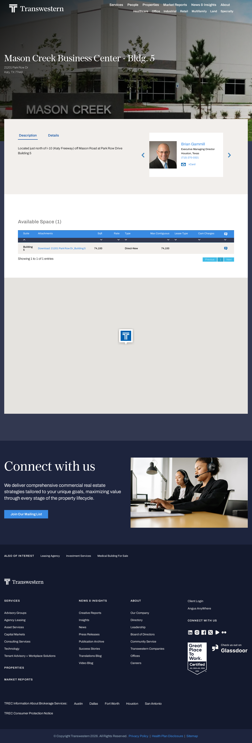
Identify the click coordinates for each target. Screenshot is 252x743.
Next (229, 259)
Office (161, 11)
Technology (11, 648)
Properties (155, 5)
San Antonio (153, 703)
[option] (186, 155)
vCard (188, 164)
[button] (126, 337)
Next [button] (229, 155)
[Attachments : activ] (61, 236)
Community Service (143, 641)
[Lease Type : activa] (181, 236)
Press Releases (89, 634)
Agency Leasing (15, 620)
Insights (84, 620)
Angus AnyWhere (199, 608)
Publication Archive (91, 641)
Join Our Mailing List (26, 514)
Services (121, 5)
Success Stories (89, 648)
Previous (209, 259)
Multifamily (204, 11)
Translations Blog (90, 655)
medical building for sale (112, 555)
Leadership (138, 627)
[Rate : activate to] (111, 236)
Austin (78, 703)
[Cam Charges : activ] (206, 236)
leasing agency (50, 555)
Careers (136, 663)
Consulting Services (17, 641)
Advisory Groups (15, 612)
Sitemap (192, 736)
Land (218, 11)
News (82, 627)
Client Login (195, 601)
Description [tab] (28, 135)
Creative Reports (90, 612)
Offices (135, 655)
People (137, 5)
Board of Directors (143, 634)
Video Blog (86, 663)
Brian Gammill (193, 144)
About (230, 5)
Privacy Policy (138, 736)
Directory (137, 620)
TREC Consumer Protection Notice (28, 713)
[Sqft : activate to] (95, 236)
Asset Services (14, 627)
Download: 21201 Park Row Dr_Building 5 (62, 248)
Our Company (140, 612)
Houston (132, 703)
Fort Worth (112, 703)
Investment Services (78, 555)
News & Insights (208, 5)
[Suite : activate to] (25, 236)
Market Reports (180, 5)
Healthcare (145, 11)
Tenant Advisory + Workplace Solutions (29, 655)
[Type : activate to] (130, 236)
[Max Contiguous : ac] (155, 236)
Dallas (93, 703)
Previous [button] (143, 155)
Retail (189, 11)
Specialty (231, 11)
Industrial (174, 11)
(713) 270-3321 (190, 157)
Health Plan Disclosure (167, 736)
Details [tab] (53, 135)
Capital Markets (14, 634)
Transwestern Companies (147, 648)
